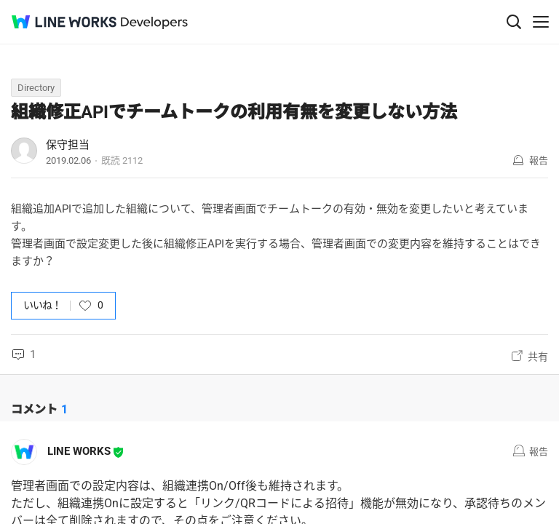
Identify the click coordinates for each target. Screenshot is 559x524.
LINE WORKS (79, 451)
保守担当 (68, 144)
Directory (36, 87)
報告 (538, 160)
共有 (538, 356)
